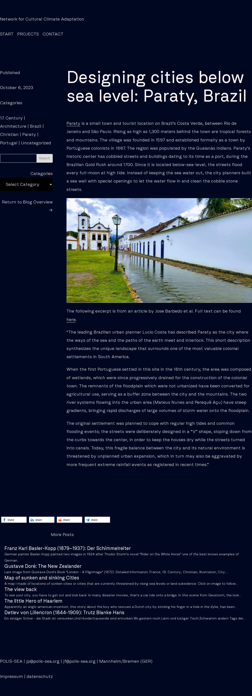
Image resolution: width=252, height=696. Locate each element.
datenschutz (40, 677)
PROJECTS (28, 34)
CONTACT (53, 34)
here (71, 320)
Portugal (8, 143)
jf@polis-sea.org (79, 661)
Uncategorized (36, 143)
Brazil (35, 126)
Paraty (29, 134)
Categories (41, 174)
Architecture (13, 126)
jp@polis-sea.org (42, 661)
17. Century (11, 118)
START (7, 34)
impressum (11, 677)
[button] (14, 520)
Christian (9, 134)
